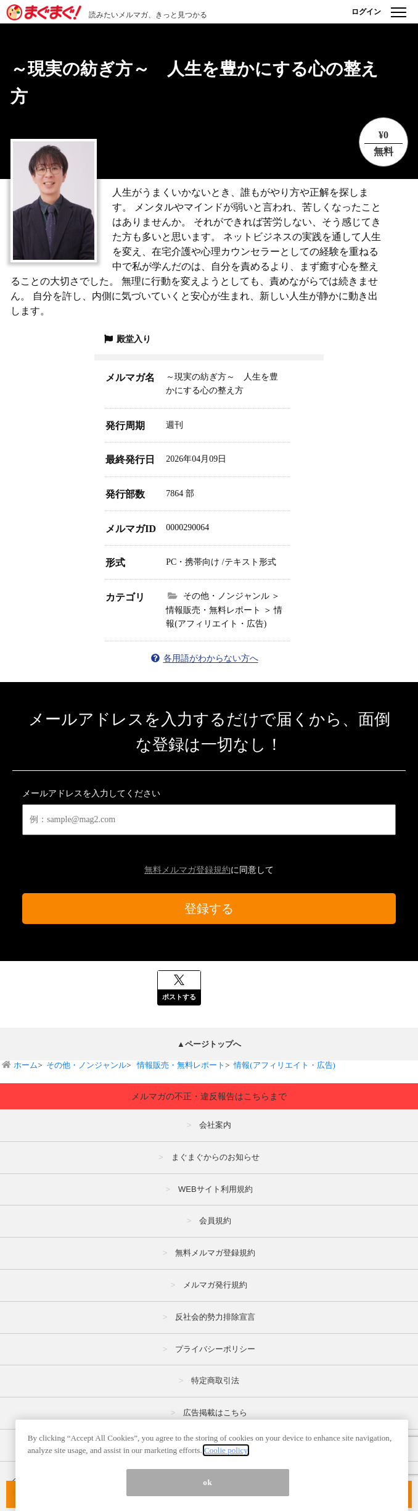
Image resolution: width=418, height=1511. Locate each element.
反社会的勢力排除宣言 (215, 1317)
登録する (209, 908)
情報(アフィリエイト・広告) (284, 1065)
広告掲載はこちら (215, 1412)
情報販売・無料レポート (180, 1065)
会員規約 (215, 1220)
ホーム (26, 1065)
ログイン (366, 11)
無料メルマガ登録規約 (187, 870)
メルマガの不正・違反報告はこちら (215, 1444)
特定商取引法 (215, 1380)
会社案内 (215, 1125)
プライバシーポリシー (215, 1349)
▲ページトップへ (209, 1044)
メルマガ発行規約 (215, 1284)
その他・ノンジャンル (86, 1065)
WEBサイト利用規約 (215, 1189)
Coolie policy (226, 1493)
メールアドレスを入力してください (91, 793)
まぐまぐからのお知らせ (215, 1157)
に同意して (209, 870)
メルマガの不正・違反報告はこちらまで (209, 1096)
